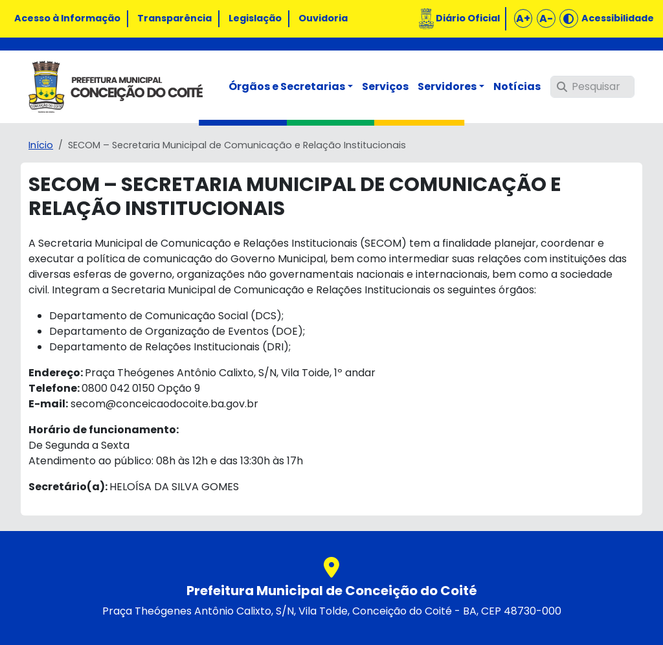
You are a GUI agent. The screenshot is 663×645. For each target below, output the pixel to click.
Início (40, 145)
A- (546, 18)
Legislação (255, 18)
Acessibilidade (617, 18)
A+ (523, 18)
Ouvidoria (323, 18)
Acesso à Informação (67, 18)
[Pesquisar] (592, 87)
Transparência (174, 18)
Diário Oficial (468, 18)
